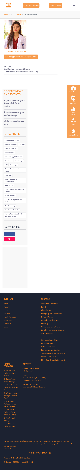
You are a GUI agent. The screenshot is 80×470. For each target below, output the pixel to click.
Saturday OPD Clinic (48, 357)
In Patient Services (47, 317)
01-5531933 (36, 380)
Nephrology (9, 185)
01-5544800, (41, 378)
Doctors (6, 310)
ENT (6, 165)
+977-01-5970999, (29, 378)
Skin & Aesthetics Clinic (49, 340)
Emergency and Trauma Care (51, 313)
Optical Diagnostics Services (51, 327)
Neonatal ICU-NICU (48, 343)
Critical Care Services (48, 347)
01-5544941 (26, 380)
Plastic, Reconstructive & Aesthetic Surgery (13, 215)
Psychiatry (8, 175)
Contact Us (7, 323)
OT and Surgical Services (50, 320)
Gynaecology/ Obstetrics (13, 157)
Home (6, 303)
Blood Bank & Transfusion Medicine (53, 360)
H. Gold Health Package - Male (9, 425)
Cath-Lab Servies (47, 333)
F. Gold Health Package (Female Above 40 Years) (10, 412)
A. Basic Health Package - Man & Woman (10, 373)
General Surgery (10, 145)
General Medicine (11, 149)
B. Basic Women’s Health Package (10, 380)
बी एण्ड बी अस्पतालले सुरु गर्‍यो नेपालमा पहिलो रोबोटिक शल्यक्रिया (14, 103)
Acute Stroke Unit (47, 337)
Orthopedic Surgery (12, 141)
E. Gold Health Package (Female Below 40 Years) (10, 404)
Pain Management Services (50, 350)
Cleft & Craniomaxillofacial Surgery (14, 170)
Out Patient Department (49, 303)
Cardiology (19, 161)
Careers (6, 327)
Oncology (13, 165)
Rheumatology (10, 196)
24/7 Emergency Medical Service (53, 353)
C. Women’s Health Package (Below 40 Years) (11, 387)
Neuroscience (9, 153)
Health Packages (10, 317)
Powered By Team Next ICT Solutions (17, 458)
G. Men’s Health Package (9, 419)
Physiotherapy (46, 310)
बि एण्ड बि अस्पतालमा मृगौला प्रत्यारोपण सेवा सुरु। (14, 114)
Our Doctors (17, 14)
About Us (7, 14)
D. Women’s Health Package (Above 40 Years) (11, 395)
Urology (21, 145)
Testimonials (8, 320)
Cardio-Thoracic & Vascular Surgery (14, 190)
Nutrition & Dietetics (12, 210)
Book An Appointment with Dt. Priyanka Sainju (21, 56)
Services (7, 313)
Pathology (44, 307)
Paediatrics (8, 161)
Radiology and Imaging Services (52, 330)
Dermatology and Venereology (11, 180)
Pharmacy (44, 323)
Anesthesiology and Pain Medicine (13, 201)
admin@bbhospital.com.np (36, 387)
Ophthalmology (10, 206)
